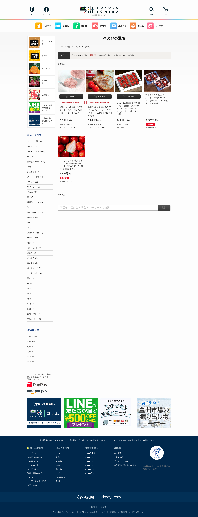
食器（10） (31, 243)
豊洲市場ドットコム (153, 128)
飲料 (58, 481)
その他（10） (32, 192)
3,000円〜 (31, 342)
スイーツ (155, 25)
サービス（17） (33, 238)
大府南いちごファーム (68, 128)
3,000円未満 (32, 336)
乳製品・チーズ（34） (36, 202)
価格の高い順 (119, 55)
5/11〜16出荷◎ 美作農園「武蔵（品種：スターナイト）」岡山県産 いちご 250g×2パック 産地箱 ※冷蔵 (128, 108)
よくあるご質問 (33, 465)
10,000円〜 (31, 357)
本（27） (30, 228)
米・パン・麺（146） (35, 141)
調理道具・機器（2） (35, 233)
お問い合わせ (33, 485)
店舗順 (131, 55)
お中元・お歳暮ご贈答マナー (39, 481)
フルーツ (43, 25)
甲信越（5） (32, 283)
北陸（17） (31, 299)
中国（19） (31, 304)
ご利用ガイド (33, 461)
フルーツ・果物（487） (36, 151)
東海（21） (31, 288)
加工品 (137, 25)
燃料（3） (31, 223)
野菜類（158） (33, 146)
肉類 (58, 465)
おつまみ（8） (33, 258)
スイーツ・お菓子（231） (37, 177)
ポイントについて (34, 477)
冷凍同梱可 (60, 477)
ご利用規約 (118, 457)
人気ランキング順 (79, 55)
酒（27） (30, 207)
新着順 (93, 55)
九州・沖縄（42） (34, 314)
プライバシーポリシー (123, 461)
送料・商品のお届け (35, 473)
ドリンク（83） (33, 182)
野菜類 (80, 25)
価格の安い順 (104, 55)
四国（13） (31, 309)
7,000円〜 (31, 352)
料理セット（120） (34, 187)
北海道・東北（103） (35, 273)
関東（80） (31, 278)
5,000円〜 (31, 347)
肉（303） (31, 157)
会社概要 (117, 453)
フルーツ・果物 (64, 47)
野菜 (58, 457)
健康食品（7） (33, 217)
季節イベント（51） (35, 319)
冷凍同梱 (118, 25)
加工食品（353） (34, 172)
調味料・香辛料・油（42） (37, 212)
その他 (87, 47)
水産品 (62, 25)
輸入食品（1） (33, 263)
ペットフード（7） (34, 268)
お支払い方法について (36, 469)
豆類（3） (31, 167)
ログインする (33, 453)
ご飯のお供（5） (33, 253)
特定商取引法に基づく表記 (125, 465)
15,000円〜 (31, 362)
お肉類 (99, 25)
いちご (77, 47)
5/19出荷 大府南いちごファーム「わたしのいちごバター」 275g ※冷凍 (71, 110)
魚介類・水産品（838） (36, 162)
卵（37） (30, 197)
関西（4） (31, 294)
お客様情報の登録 (34, 457)
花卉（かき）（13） (35, 248)
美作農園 (120, 128)
